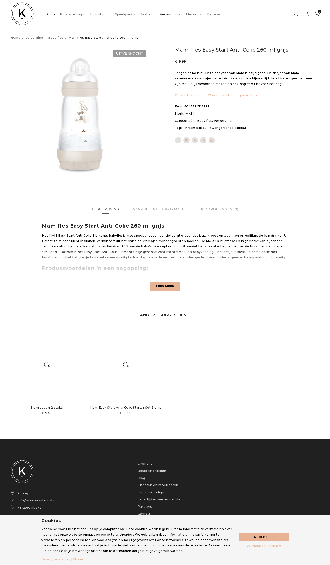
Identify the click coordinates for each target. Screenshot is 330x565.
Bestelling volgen (152, 471)
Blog (141, 478)
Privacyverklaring (55, 559)
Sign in (307, 14)
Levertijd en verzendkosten (160, 499)
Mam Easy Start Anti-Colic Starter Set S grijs (126, 407)
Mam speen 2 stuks (47, 407)
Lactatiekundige (151, 492)
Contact (144, 514)
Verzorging (34, 38)
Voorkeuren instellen (264, 545)
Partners (145, 506)
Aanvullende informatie (159, 209)
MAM (190, 113)
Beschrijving (105, 209)
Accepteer (264, 537)
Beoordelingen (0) (218, 209)
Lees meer (165, 286)
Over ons (145, 464)
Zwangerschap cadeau (227, 128)
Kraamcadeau (196, 128)
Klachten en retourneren (158, 485)
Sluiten (78, 559)
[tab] (105, 209)
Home (15, 38)
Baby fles (55, 38)
